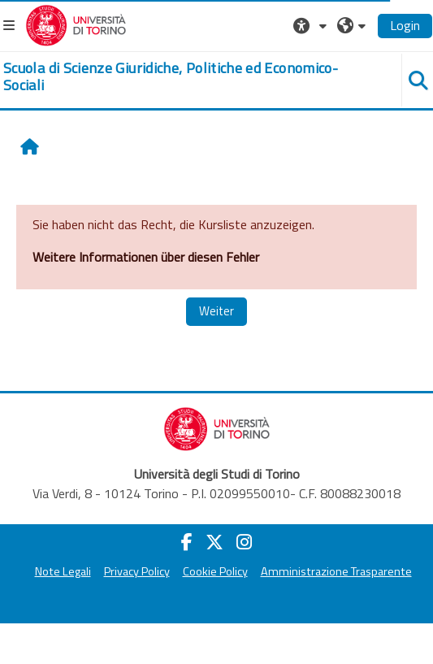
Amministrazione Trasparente (336, 571)
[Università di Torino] (76, 23)
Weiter (216, 311)
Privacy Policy (137, 571)
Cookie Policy (215, 571)
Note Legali (63, 571)
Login (405, 25)
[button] (312, 25)
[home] (180, 76)
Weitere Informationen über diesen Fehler (145, 257)
